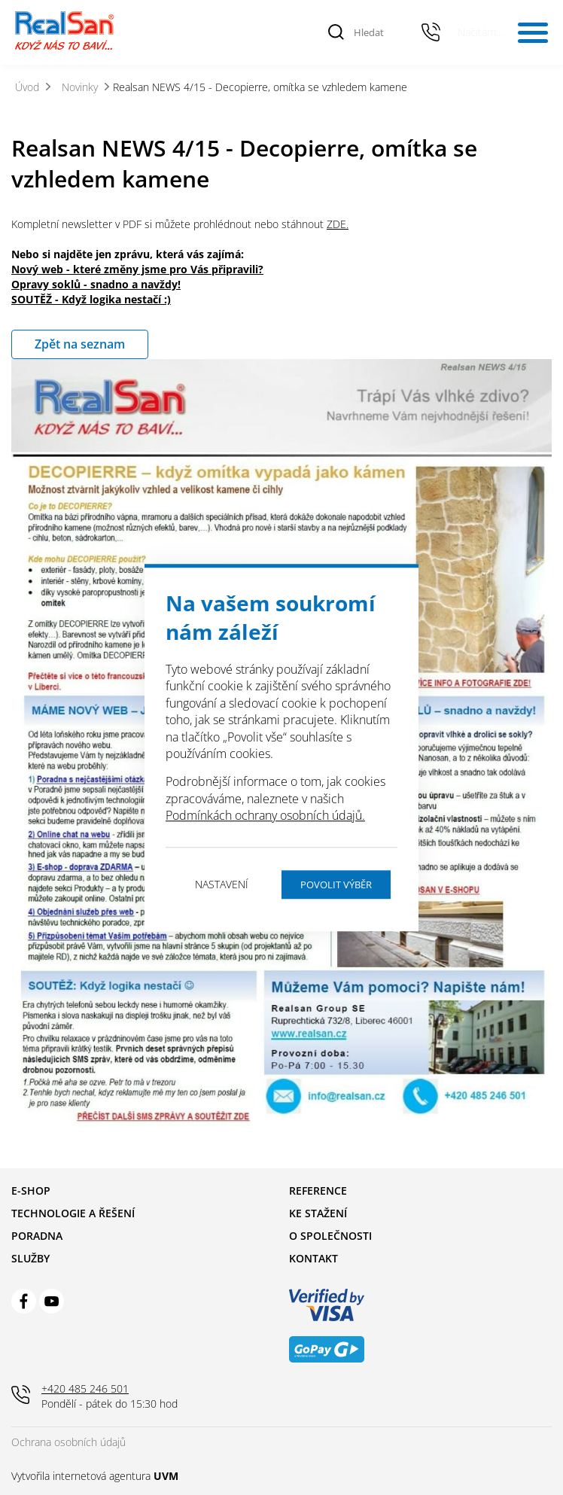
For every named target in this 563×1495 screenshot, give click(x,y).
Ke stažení (318, 1213)
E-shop (30, 1190)
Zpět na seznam (80, 344)
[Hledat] (378, 32)
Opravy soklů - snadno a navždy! (96, 284)
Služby (30, 1258)
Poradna (36, 1236)
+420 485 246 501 (431, 32)
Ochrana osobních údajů (68, 1442)
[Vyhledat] (336, 32)
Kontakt (313, 1258)
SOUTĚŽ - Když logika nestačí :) (91, 299)
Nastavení (221, 884)
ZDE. (337, 224)
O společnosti (330, 1236)
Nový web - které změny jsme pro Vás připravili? (137, 269)
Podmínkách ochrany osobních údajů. (265, 815)
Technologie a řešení (73, 1213)
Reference (318, 1190)
